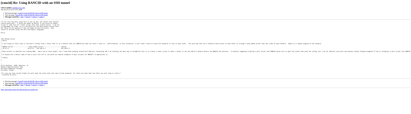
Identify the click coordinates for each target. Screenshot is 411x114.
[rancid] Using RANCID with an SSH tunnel (33, 13)
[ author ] (41, 17)
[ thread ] (28, 17)
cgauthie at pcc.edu (18, 8)
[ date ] (22, 17)
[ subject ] (34, 17)
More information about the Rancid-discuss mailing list (19, 101)
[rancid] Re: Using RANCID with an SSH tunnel (31, 15)
